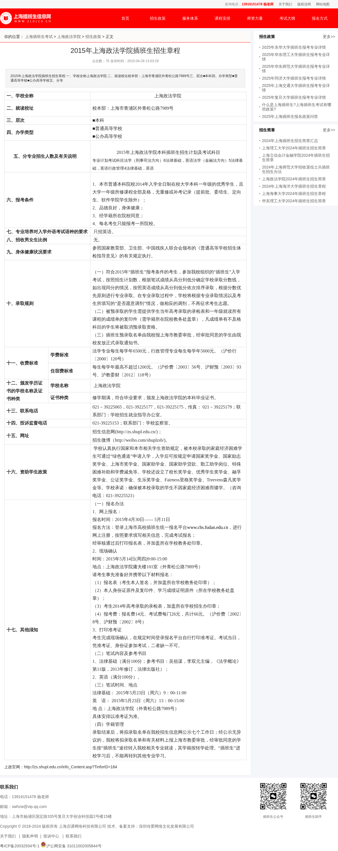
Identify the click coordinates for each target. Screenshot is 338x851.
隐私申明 (30, 836)
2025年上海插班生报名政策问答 (290, 116)
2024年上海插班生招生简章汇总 (290, 140)
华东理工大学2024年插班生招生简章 (294, 201)
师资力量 (255, 18)
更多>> (329, 36)
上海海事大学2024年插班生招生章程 (294, 193)
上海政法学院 (69, 36)
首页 (125, 18)
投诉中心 (51, 836)
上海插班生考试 (39, 36)
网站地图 (323, 4)
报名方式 (320, 18)
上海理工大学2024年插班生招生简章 (294, 148)
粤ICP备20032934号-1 (19, 846)
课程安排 (222, 18)
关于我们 (285, 4)
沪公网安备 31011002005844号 (71, 846)
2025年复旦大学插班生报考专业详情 (294, 97)
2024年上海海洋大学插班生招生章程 (294, 186)
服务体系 (190, 18)
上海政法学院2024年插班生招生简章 (294, 179)
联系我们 (73, 836)
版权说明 (304, 4)
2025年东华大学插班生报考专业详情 (294, 47)
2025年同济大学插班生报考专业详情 (294, 78)
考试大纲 (287, 18)
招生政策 (158, 18)
